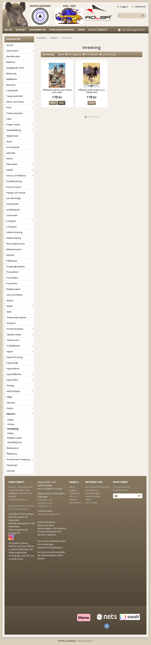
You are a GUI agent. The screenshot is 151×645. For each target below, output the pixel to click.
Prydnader (11, 283)
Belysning (11, 73)
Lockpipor (20, 220)
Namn (59, 54)
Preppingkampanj (15, 266)
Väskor (20, 408)
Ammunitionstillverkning (97, 486)
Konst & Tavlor (13, 186)
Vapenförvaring (14, 357)
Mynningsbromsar (15, 243)
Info (53, 102)
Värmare (10, 402)
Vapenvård (20, 379)
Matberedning (13, 237)
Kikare (9, 158)
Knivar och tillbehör (20, 175)
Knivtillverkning (14, 181)
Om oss (8, 29)
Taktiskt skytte (20, 334)
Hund (9, 141)
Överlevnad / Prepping (20, 459)
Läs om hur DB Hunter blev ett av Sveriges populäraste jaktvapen (51, 544)
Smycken (11, 323)
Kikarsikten (20, 164)
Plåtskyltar (11, 260)
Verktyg (10, 385)
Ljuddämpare (13, 209)
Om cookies (91, 502)
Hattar (10, 419)
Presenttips (12, 277)
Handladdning (20, 130)
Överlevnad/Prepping (61, 29)
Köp (61, 102)
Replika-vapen (14, 437)
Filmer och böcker (20, 101)
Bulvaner (11, 84)
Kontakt (21, 29)
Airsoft (9, 45)
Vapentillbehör (20, 374)
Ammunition (20, 50)
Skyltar (9, 300)
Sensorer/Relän (14, 294)
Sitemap (10, 470)
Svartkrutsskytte (20, 328)
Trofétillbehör (20, 345)
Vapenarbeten (37, 29)
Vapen (81, 29)
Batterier (10, 62)
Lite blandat (12, 203)
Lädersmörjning (14, 232)
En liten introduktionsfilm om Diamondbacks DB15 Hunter (51, 555)
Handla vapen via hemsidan (18, 518)
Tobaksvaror (12, 340)
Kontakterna (91, 490)
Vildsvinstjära (20, 391)
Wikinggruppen (85, 640)
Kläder (20, 169)
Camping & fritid (14, 96)
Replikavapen (13, 289)
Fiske (20, 107)
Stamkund (138, 6)
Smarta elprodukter (16, 317)
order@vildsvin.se (18, 499)
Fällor (9, 118)
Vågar (9, 396)
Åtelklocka (11, 453)
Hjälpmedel (12, 135)
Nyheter (10, 255)
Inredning (12, 428)
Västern (20, 413)
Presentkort (12, 271)
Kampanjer (12, 465)
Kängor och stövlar (16, 192)
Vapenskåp (12, 362)
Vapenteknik (12, 368)
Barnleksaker (13, 56)
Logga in (122, 6)
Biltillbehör (11, 79)
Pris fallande (90, 54)
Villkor (72, 486)
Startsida (41, 37)
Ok (139, 495)
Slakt (8, 311)
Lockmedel (11, 215)
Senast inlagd (107, 54)
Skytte (20, 305)
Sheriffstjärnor (14, 442)
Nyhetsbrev (75, 502)
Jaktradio (10, 152)
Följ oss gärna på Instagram (18, 531)
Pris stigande (73, 54)
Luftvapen (11, 226)
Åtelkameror (12, 448)
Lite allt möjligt (97, 29)
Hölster (11, 424)
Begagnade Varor (15, 67)
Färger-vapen (20, 124)
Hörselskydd (12, 147)
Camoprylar (12, 90)
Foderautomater (14, 113)
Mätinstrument (13, 249)
